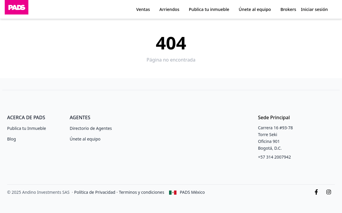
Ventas (143, 9)
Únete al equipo (255, 9)
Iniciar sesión (314, 9)
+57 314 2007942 (274, 157)
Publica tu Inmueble (26, 128)
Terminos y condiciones (141, 192)
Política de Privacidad (94, 192)
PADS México (192, 192)
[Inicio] (16, 9)
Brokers (288, 9)
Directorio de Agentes (91, 128)
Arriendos (169, 9)
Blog (11, 139)
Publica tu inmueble (209, 9)
